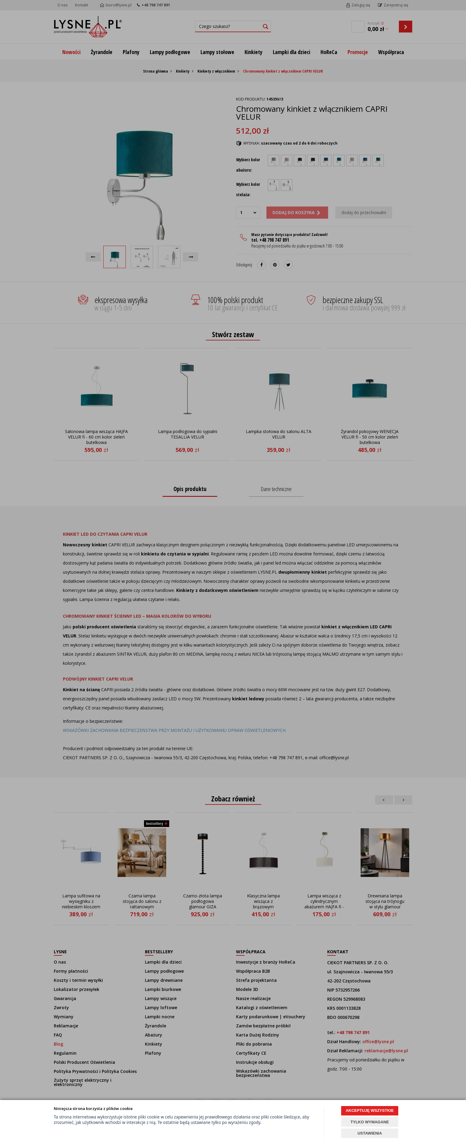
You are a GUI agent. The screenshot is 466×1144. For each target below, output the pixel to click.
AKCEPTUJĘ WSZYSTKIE (370, 1110)
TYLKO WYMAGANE (370, 1122)
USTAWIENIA (370, 1133)
